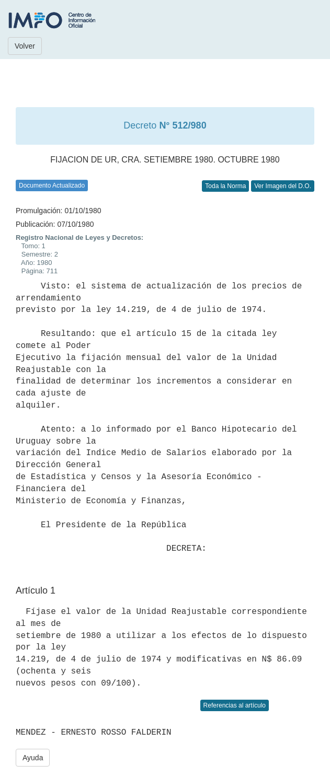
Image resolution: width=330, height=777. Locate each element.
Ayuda (32, 757)
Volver (25, 46)
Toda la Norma (225, 186)
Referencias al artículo (234, 705)
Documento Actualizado (52, 185)
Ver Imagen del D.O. (282, 186)
